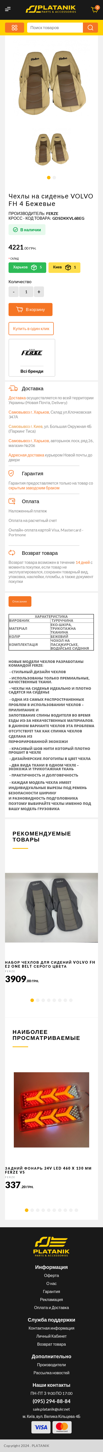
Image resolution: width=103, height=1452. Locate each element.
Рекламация (51, 1299)
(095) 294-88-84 (52, 1401)
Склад (14, 258)
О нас (51, 1283)
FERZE (52, 213)
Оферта (51, 1275)
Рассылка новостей (51, 1372)
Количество (20, 281)
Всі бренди (31, 371)
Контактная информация (51, 1328)
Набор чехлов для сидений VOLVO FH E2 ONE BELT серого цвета (50, 964)
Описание (19, 601)
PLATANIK (40, 1445)
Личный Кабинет (51, 1336)
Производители (51, 1364)
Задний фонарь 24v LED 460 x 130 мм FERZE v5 (48, 1170)
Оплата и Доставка (51, 1307)
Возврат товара (51, 1344)
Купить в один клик (31, 328)
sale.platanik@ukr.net (51, 1409)
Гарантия (51, 1291)
